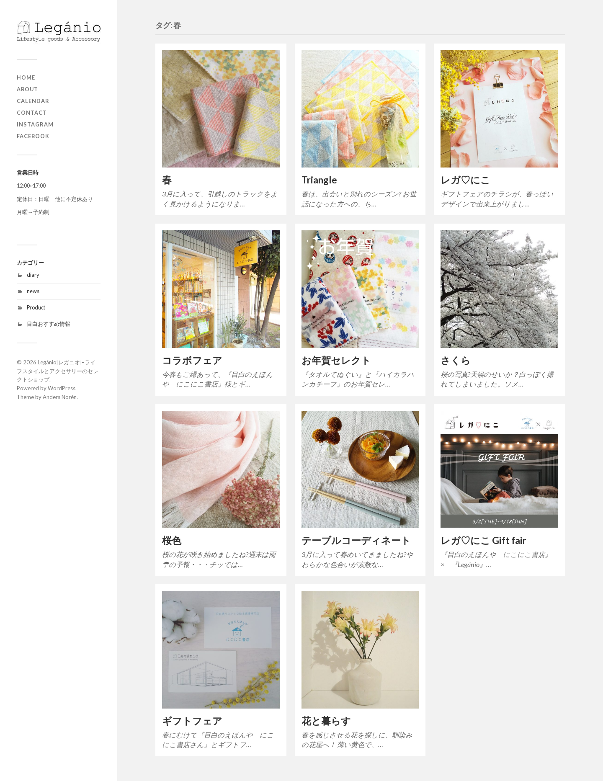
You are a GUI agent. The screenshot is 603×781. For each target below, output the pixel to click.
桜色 (171, 540)
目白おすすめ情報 (48, 323)
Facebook (33, 136)
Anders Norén (60, 397)
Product (36, 307)
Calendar (33, 101)
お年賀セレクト (336, 360)
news (33, 291)
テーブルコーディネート (356, 540)
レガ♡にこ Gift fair (483, 540)
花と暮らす (326, 721)
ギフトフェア (192, 721)
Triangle (319, 180)
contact (32, 112)
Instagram (35, 124)
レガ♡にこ (465, 180)
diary (33, 274)
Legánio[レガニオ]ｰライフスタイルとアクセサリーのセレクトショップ (57, 371)
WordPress (61, 388)
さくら (456, 360)
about (27, 89)
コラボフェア (192, 360)
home (26, 77)
